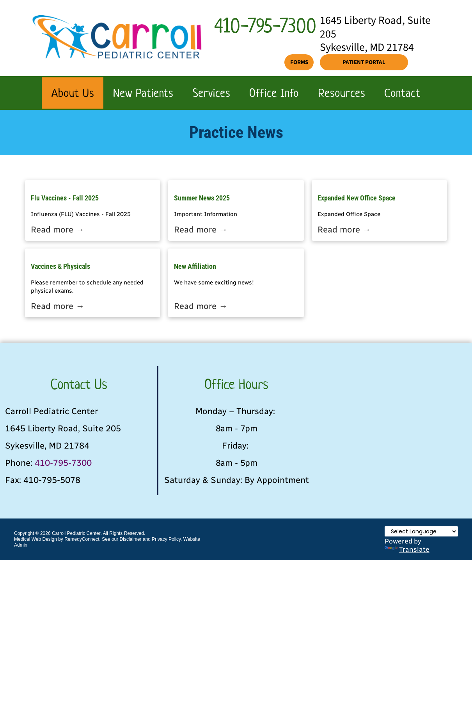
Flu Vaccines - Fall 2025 (65, 198)
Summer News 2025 (202, 198)
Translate (407, 549)
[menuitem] (72, 93)
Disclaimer (131, 539)
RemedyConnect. (82, 539)
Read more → (57, 229)
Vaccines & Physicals (60, 266)
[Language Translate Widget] (421, 531)
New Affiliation (195, 266)
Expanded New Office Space (357, 198)
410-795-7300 (63, 463)
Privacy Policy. (167, 539)
